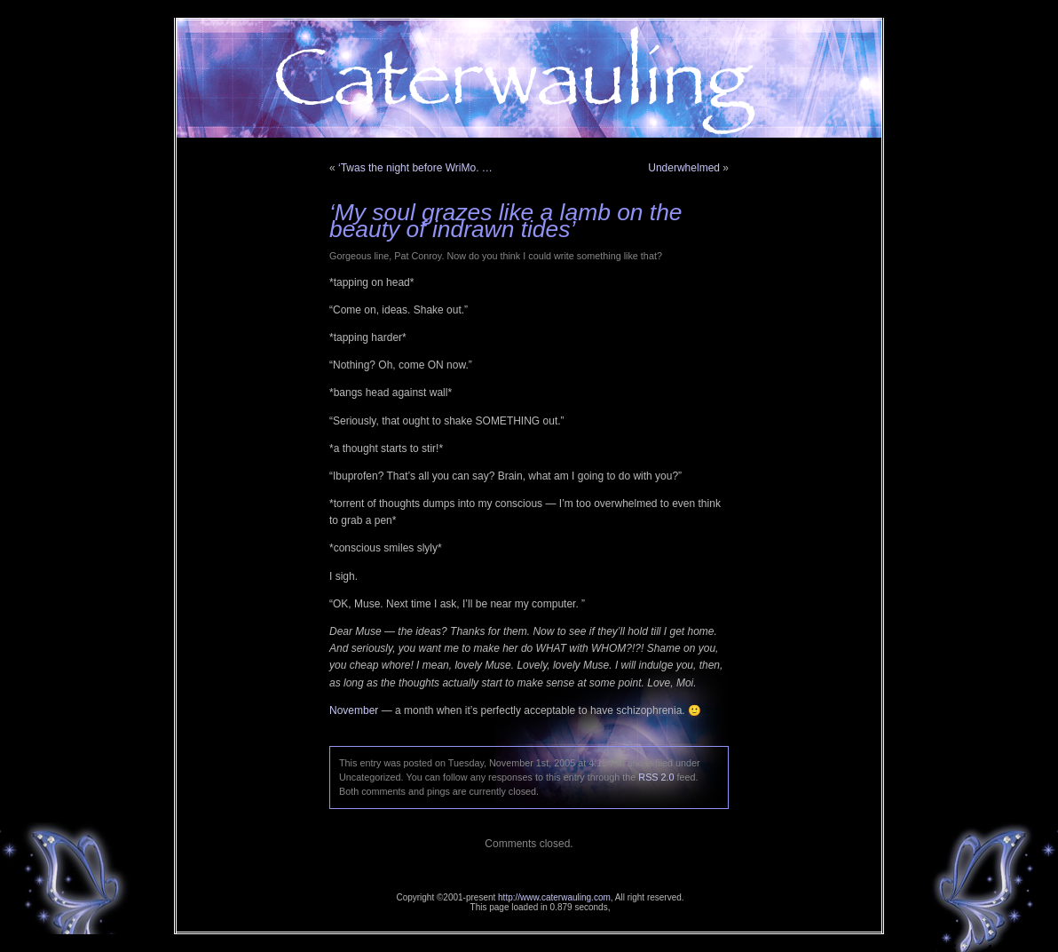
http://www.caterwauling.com (554, 897)
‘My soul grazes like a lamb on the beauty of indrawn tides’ (506, 220)
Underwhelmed (684, 168)
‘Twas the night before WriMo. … (415, 168)
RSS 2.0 (656, 777)
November (353, 710)
